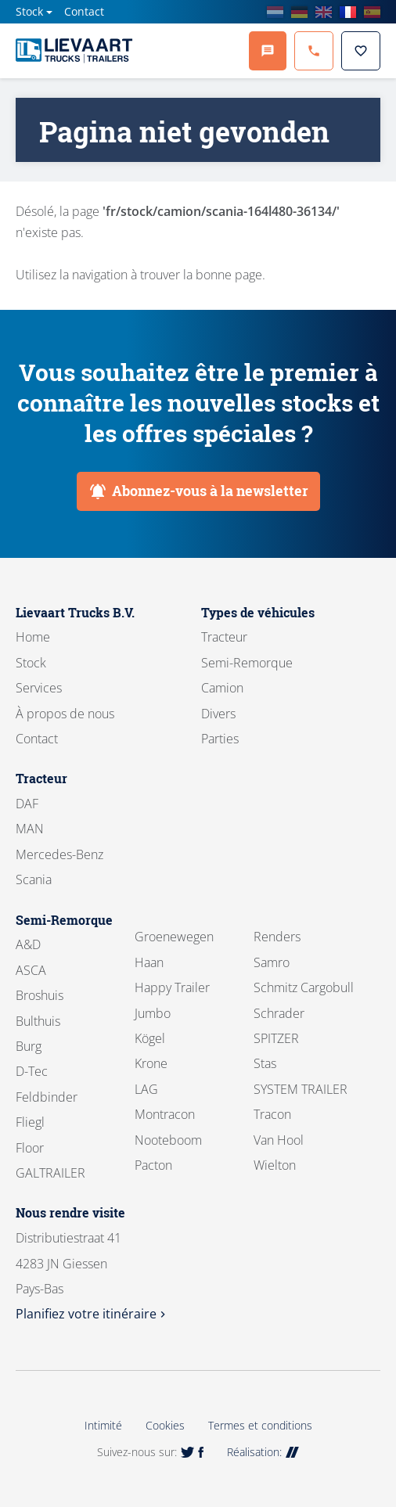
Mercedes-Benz (59, 854)
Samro (272, 962)
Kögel (150, 1038)
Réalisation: (263, 1451)
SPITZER (276, 1038)
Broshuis (39, 995)
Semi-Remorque (247, 662)
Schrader (279, 1013)
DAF (27, 803)
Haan (149, 962)
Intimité (103, 1425)
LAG (146, 1089)
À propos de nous (65, 713)
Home (33, 637)
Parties (220, 738)
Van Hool (279, 1140)
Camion (222, 687)
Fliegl (30, 1122)
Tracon (272, 1114)
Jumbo (153, 1013)
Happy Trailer (172, 987)
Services (39, 687)
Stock (29, 11)
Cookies (165, 1425)
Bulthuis (38, 1021)
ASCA (31, 970)
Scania (34, 879)
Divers (218, 713)
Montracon (165, 1114)
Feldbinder (46, 1097)
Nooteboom (168, 1140)
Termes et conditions (260, 1425)
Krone (151, 1063)
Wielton (275, 1165)
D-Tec (32, 1071)
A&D (28, 944)
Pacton (153, 1165)
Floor (30, 1147)
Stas (265, 1063)
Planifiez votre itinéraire (92, 1313)
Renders (277, 936)
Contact (84, 11)
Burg (28, 1046)
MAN (30, 828)
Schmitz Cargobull (304, 987)
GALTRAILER (50, 1173)
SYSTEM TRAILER (300, 1089)
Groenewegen (174, 936)
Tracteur (224, 637)
